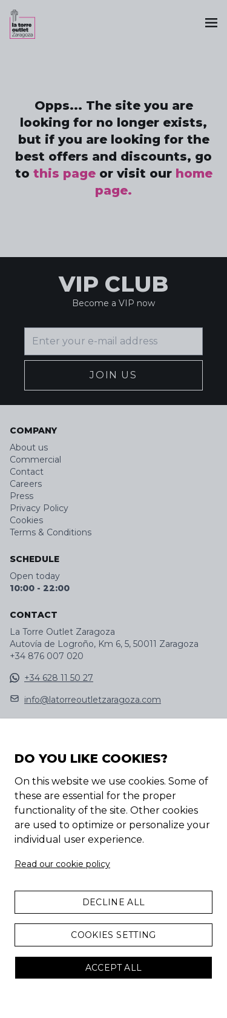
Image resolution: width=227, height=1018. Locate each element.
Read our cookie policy (62, 864)
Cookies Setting (113, 934)
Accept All (113, 967)
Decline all (113, 902)
